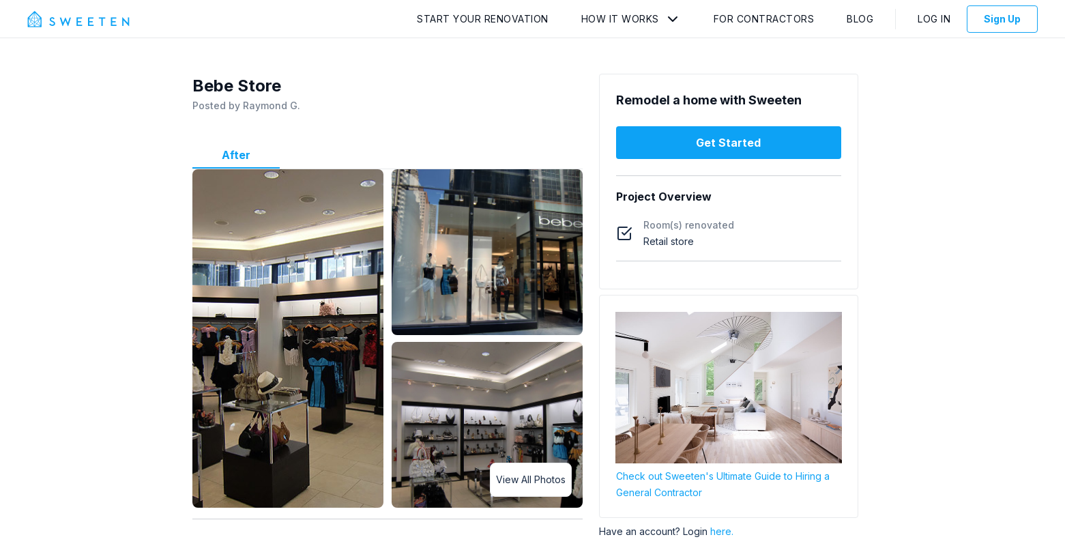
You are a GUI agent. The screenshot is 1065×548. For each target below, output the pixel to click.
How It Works (620, 19)
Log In (934, 19)
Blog (860, 19)
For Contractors (764, 19)
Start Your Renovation (483, 19)
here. (721, 531)
